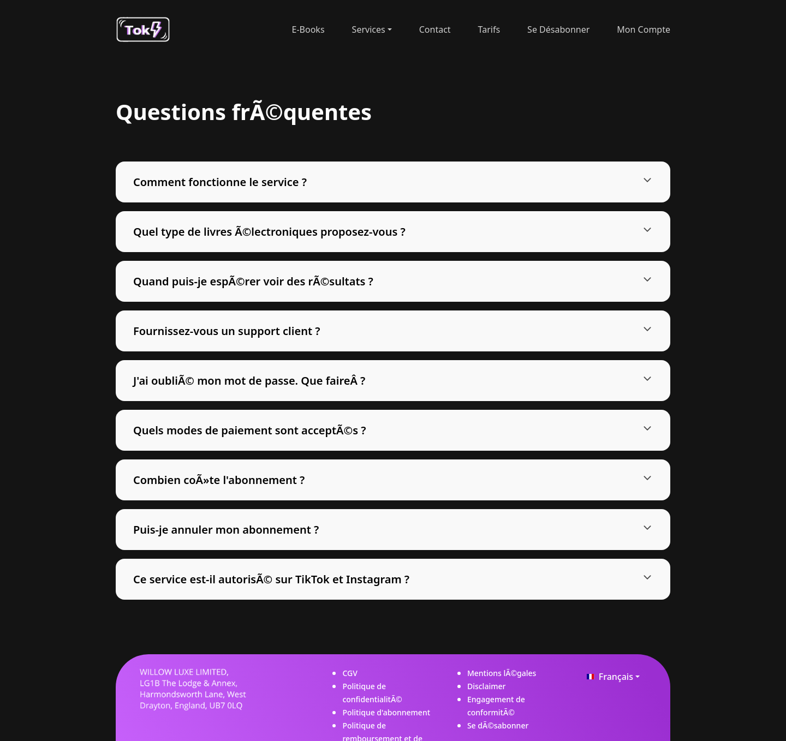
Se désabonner (558, 29)
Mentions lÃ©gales (502, 673)
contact (435, 29)
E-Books (308, 29)
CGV (349, 673)
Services (368, 29)
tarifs (489, 29)
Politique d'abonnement (386, 712)
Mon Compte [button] (643, 29)
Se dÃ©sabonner (497, 725)
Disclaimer (486, 686)
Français (607, 677)
